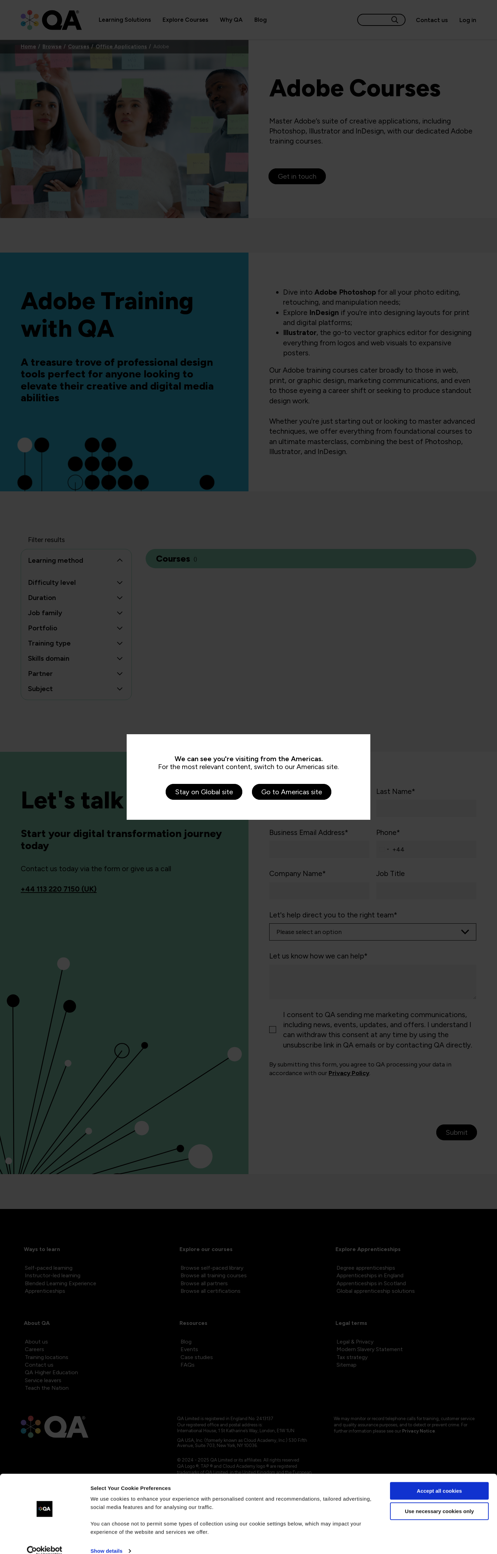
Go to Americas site (291, 792)
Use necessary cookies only (439, 1500)
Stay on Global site (204, 792)
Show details (106, 1540)
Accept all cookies (439, 1480)
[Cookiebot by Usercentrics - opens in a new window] (44, 1540)
